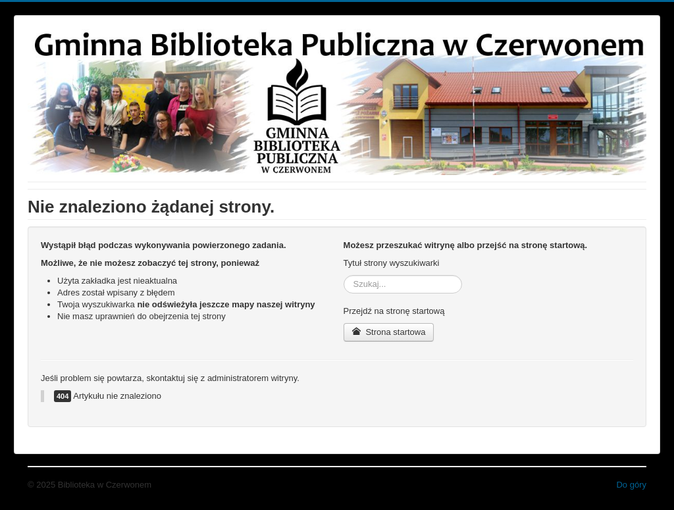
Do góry (631, 485)
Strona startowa (389, 332)
